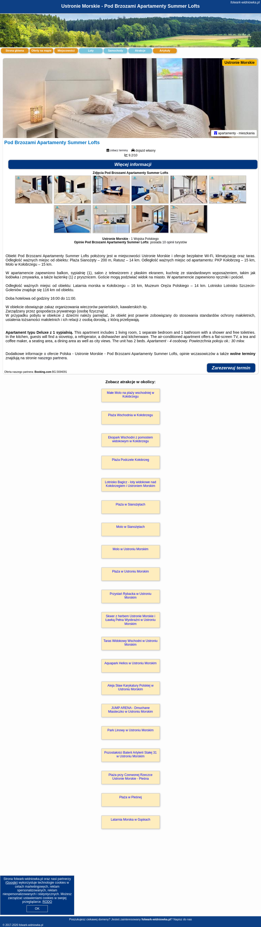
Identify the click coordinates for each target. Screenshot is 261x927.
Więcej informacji (133, 164)
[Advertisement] (130, 878)
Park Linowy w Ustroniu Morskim (130, 730)
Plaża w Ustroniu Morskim (130, 571)
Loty (90, 50)
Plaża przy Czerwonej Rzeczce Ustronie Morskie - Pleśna (130, 776)
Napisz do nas (182, 919)
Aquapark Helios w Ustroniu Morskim (130, 663)
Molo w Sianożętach (130, 527)
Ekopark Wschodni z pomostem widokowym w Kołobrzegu (130, 439)
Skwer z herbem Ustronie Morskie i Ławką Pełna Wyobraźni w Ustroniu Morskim (130, 620)
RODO (47, 902)
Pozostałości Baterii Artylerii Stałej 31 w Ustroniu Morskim (130, 754)
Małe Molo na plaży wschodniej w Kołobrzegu (130, 394)
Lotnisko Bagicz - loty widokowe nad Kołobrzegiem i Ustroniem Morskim (130, 484)
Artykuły (165, 50)
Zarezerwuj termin (231, 367)
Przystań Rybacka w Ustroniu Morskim (130, 595)
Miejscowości (66, 50)
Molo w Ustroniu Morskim (130, 549)
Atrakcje (140, 50)
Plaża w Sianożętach (130, 504)
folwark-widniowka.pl (245, 2)
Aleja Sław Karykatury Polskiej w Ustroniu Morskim (130, 687)
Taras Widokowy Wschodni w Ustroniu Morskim (130, 642)
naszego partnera (52, 358)
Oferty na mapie (41, 50)
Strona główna (15, 50)
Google (11, 882)
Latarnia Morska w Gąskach (130, 819)
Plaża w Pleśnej (130, 797)
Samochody (115, 50)
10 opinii (168, 242)
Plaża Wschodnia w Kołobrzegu (130, 415)
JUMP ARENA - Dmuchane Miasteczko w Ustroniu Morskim (130, 709)
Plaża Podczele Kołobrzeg (130, 460)
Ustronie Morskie (239, 62)
